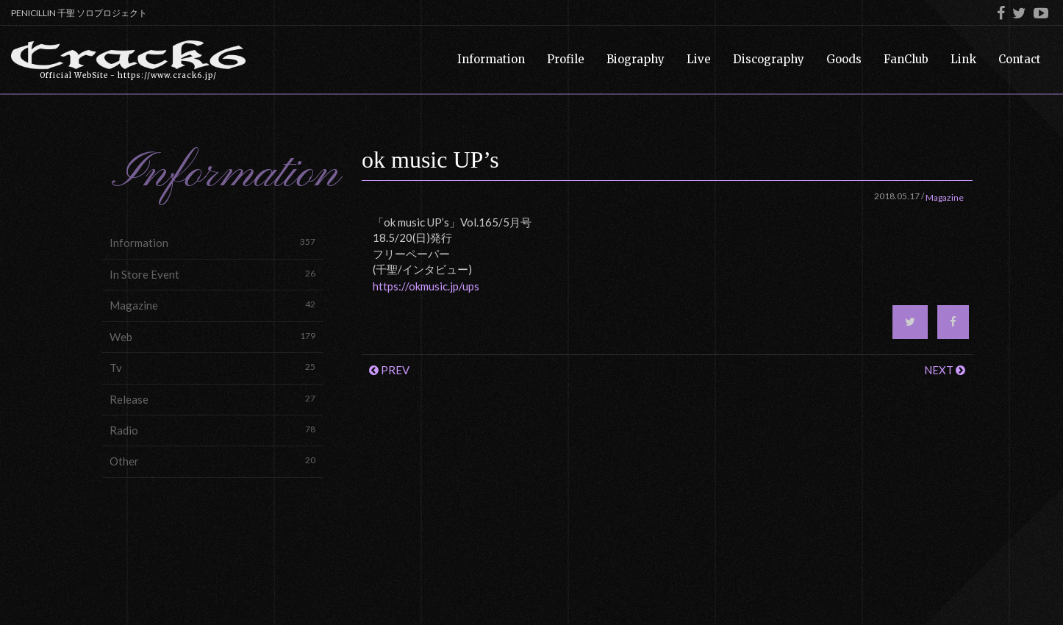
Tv (212, 367)
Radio (212, 430)
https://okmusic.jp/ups (426, 286)
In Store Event (212, 274)
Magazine (212, 305)
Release (212, 399)
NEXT (944, 369)
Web (212, 336)
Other (212, 461)
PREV (389, 369)
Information (212, 242)
